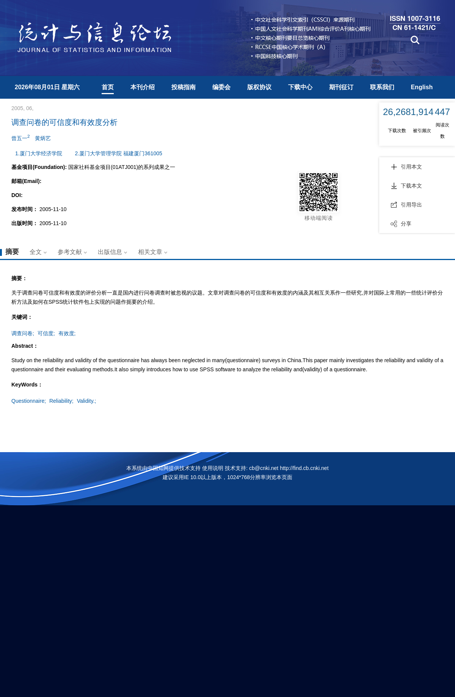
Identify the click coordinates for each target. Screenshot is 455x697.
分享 (401, 223)
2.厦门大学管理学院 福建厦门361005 (118, 153)
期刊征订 (341, 87)
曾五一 (20, 137)
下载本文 (406, 185)
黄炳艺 (43, 138)
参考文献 (70, 252)
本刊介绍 (142, 87)
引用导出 (406, 204)
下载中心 (300, 87)
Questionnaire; (28, 401)
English (422, 87)
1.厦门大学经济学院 (38, 153)
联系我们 (382, 87)
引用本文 (406, 166)
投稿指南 (183, 87)
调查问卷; (22, 333)
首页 (108, 87)
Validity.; (86, 401)
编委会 (221, 87)
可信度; (46, 333)
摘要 (12, 251)
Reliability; (61, 401)
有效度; (67, 333)
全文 (36, 252)
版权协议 (259, 87)
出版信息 (110, 252)
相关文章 (150, 252)
